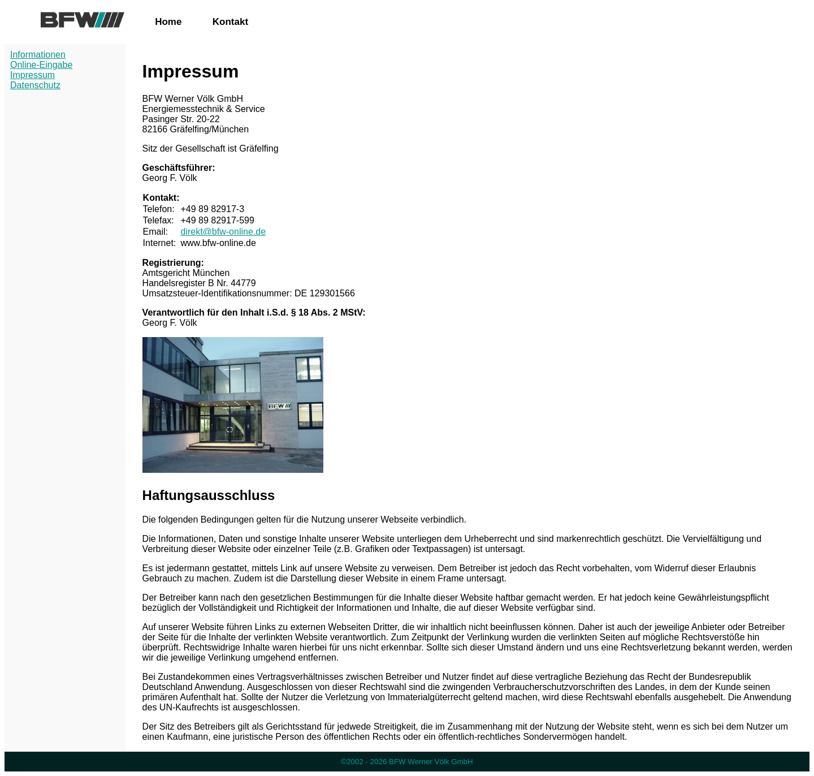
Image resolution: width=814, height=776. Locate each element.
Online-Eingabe (41, 65)
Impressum (32, 75)
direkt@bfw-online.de (223, 231)
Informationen (38, 54)
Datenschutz (35, 85)
